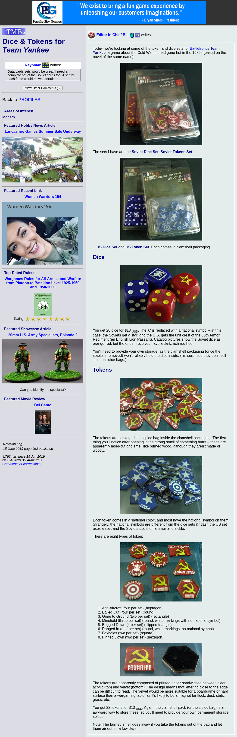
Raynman (33, 65)
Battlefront (198, 48)
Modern (8, 117)
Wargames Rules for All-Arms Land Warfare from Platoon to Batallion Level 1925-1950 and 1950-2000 (43, 283)
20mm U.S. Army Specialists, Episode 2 (42, 335)
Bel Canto (43, 405)
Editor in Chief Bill (112, 35)
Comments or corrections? (21, 464)
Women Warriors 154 (43, 197)
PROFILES (29, 99)
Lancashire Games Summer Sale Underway (43, 131)
